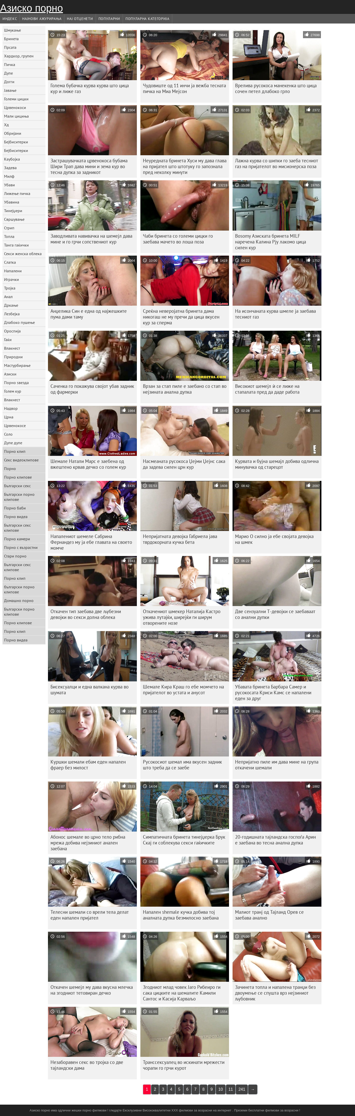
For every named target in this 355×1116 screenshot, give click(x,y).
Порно (10, 468)
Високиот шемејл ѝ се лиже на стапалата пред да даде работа (267, 389)
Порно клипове (18, 477)
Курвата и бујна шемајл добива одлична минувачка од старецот (277, 464)
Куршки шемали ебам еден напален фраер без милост (88, 765)
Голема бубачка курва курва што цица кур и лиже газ (89, 88)
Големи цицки (16, 98)
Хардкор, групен (19, 55)
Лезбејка (12, 313)
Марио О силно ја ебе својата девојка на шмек (274, 539)
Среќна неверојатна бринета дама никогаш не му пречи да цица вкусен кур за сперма (181, 317)
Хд (6, 124)
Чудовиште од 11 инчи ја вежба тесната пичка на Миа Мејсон (184, 88)
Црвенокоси (15, 107)
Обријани (12, 133)
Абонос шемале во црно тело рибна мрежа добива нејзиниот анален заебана (87, 843)
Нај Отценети (80, 18)
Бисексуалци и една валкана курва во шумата (89, 690)
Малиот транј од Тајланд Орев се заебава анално (269, 915)
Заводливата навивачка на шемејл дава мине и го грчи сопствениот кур (91, 239)
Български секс (17, 485)
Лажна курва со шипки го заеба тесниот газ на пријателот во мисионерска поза (276, 163)
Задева (10, 167)
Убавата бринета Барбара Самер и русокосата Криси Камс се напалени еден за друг (273, 692)
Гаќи (8, 339)
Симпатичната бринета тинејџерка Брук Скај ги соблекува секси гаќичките (184, 840)
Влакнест (12, 348)
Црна (8, 416)
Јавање (10, 90)
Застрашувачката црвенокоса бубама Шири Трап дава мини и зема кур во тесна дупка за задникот (89, 166)
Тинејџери (13, 210)
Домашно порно (19, 600)
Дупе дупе (13, 442)
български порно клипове (19, 589)
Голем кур (12, 391)
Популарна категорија (147, 18)
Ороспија (12, 330)
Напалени (13, 270)
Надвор (11, 408)
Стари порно (15, 556)
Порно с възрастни (21, 547)
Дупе (8, 73)
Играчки (11, 279)
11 (231, 1089)
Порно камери (17, 538)
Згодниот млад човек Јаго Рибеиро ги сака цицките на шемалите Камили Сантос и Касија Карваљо (181, 993)
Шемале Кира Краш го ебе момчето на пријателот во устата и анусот (183, 690)
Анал (8, 296)
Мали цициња (16, 116)
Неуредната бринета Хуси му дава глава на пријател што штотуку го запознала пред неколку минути (184, 166)
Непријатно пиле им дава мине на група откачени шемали (276, 765)
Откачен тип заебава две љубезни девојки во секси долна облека (85, 614)
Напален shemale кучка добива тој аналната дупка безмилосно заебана (181, 915)
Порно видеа (16, 516)
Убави (9, 184)
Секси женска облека (23, 253)
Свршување (14, 219)
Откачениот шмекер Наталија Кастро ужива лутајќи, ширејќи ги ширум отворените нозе (181, 617)
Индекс (10, 18)
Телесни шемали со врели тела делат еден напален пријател (89, 915)
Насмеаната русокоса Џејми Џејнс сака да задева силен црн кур (184, 464)
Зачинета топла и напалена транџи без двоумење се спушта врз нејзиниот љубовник (275, 993)
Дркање (11, 305)
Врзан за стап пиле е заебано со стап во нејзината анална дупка (184, 389)
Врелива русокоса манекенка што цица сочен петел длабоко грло (276, 88)
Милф (9, 176)
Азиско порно (31, 8)
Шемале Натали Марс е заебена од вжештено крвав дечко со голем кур (88, 464)
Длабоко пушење (19, 322)
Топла (9, 236)
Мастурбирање (17, 365)
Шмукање (12, 30)
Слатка (10, 262)
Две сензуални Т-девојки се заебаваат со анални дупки (275, 614)
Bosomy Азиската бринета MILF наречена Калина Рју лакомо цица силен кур (270, 242)
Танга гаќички (16, 245)
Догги (9, 81)
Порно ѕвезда (16, 382)
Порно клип (15, 451)
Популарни (109, 18)
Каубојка (12, 159)
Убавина (11, 202)
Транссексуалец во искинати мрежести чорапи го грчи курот (183, 1065)
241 (241, 1089)
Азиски (10, 373)
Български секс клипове (17, 528)
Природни (13, 356)
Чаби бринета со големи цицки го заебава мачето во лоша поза (178, 239)
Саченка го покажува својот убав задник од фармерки (92, 389)
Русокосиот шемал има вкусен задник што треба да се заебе (182, 765)
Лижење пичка (17, 193)
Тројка (9, 288)
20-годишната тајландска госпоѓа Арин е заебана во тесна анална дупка (275, 840)
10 (220, 1089)
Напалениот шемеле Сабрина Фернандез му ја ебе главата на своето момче (91, 542)
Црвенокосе (15, 425)
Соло (8, 434)
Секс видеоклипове (21, 459)
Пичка (9, 64)
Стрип (9, 227)
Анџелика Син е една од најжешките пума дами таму (88, 314)
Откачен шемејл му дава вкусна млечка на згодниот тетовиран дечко (91, 990)
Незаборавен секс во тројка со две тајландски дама (86, 1065)
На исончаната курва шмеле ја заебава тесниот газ (275, 314)
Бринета (11, 38)
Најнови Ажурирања (42, 18)
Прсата (10, 47)
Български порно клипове (19, 497)
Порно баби (15, 507)
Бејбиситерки (16, 141)
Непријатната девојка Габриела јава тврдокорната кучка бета (180, 539)
